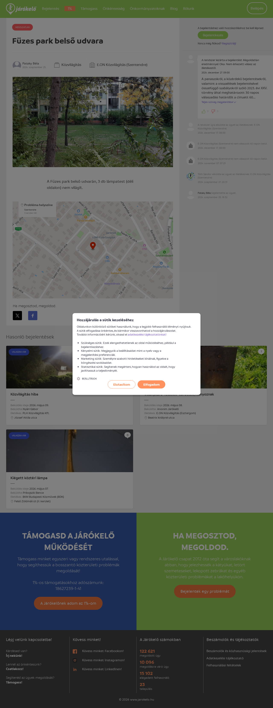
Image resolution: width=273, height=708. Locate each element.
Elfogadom (151, 384)
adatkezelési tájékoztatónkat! (147, 334)
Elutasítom (121, 384)
